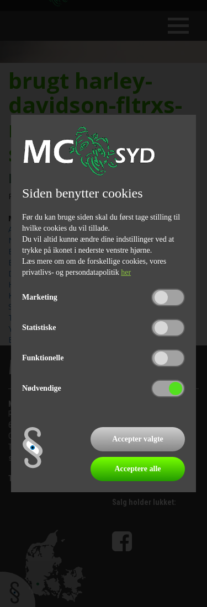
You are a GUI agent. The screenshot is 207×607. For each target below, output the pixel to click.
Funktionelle (42, 358)
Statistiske (39, 327)
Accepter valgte (137, 439)
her (126, 272)
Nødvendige (41, 388)
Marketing (39, 297)
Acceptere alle (137, 469)
